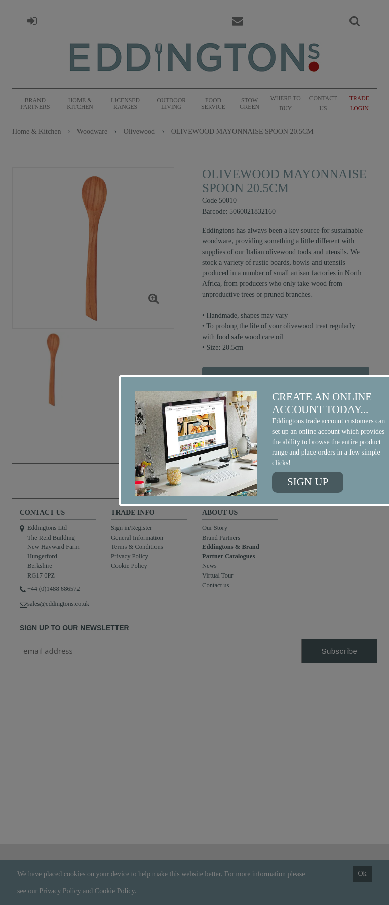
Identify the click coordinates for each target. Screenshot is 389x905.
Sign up (307, 482)
